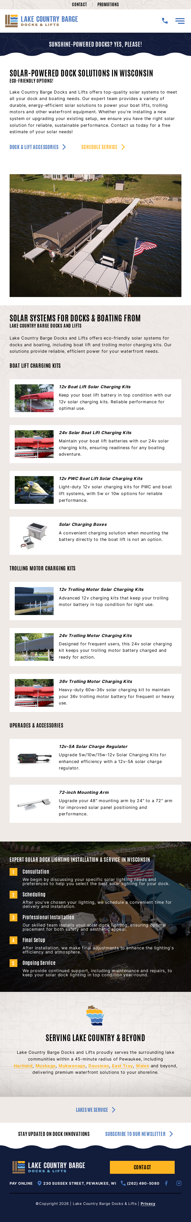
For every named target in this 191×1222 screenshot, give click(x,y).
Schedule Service (103, 147)
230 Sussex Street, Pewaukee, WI (76, 1183)
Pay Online (21, 1183)
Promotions (108, 5)
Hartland (23, 1065)
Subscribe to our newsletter (139, 1134)
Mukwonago (72, 1065)
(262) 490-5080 (140, 1183)
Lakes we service (95, 1109)
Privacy (148, 1203)
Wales (142, 1065)
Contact (79, 5)
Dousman (98, 1065)
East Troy (122, 1065)
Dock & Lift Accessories (38, 147)
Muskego (46, 1065)
